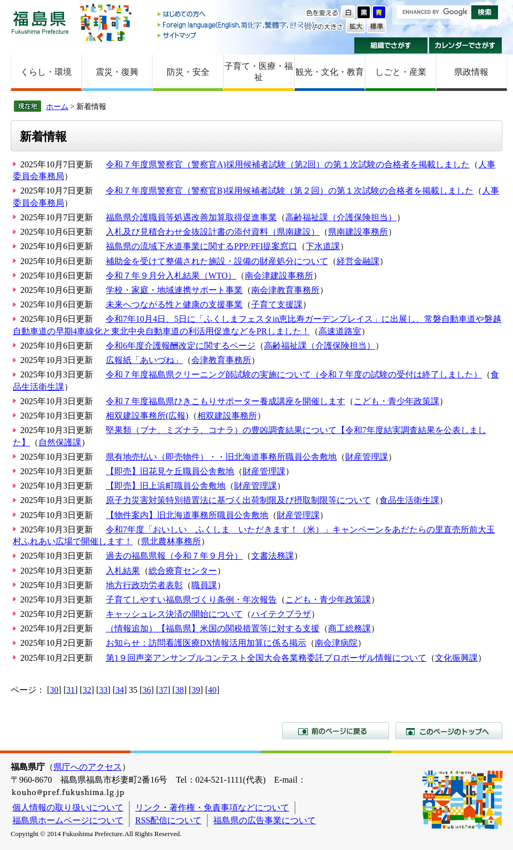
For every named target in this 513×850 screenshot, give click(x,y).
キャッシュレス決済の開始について (174, 614)
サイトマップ (237, 35)
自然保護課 (59, 442)
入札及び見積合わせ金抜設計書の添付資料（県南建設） (213, 231)
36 (147, 689)
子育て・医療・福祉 (258, 71)
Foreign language (237, 25)
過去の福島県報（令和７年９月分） (174, 555)
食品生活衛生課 (409, 500)
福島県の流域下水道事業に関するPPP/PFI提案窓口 (201, 246)
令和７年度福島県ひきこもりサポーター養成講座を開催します (225, 401)
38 (179, 689)
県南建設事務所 (358, 231)
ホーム (57, 106)
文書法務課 (272, 555)
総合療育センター (183, 570)
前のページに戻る (335, 730)
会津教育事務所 (221, 360)
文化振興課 (456, 657)
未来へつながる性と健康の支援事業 (174, 304)
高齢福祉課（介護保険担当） (341, 217)
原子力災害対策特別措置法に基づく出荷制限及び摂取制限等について (238, 500)
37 (163, 689)
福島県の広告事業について (264, 820)
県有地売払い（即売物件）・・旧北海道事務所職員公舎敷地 (221, 456)
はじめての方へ (237, 15)
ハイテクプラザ (281, 614)
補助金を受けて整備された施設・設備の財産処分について (217, 261)
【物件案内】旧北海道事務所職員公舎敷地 (187, 515)
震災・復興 (117, 71)
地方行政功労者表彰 (144, 585)
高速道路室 (339, 331)
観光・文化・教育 (330, 71)
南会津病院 (336, 642)
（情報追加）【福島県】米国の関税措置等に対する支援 (213, 628)
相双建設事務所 (227, 415)
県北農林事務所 (171, 541)
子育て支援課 (276, 304)
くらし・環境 (46, 71)
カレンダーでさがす (465, 45)
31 (70, 689)
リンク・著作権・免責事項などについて (212, 807)
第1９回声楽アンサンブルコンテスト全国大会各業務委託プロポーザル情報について (266, 657)
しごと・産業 (400, 71)
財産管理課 (366, 456)
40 (212, 689)
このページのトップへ (448, 730)
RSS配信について (168, 820)
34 (119, 689)
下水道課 (323, 246)
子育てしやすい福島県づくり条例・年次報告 (191, 599)
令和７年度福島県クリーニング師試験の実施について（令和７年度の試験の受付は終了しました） (294, 374)
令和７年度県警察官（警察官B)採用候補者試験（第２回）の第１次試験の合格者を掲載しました (289, 190)
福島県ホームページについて (67, 820)
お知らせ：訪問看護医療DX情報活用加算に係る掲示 (206, 642)
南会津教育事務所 (285, 290)
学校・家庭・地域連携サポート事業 (174, 290)
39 (196, 689)
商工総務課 (349, 628)
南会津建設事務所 (279, 275)
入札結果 (123, 570)
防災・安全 (188, 71)
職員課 (204, 585)
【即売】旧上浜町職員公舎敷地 (166, 485)
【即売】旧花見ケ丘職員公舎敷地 (170, 471)
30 (54, 689)
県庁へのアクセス (87, 766)
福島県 (40, 22)
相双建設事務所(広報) (147, 415)
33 (103, 689)
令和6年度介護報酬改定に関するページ (180, 345)
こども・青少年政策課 (396, 401)
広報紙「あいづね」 (144, 360)
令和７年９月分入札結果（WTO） (171, 275)
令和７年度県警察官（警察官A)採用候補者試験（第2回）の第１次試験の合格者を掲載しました (288, 164)
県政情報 (471, 71)
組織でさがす (391, 45)
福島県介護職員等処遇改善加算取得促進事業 (191, 217)
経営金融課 (358, 261)
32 (87, 689)
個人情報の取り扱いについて (67, 807)
